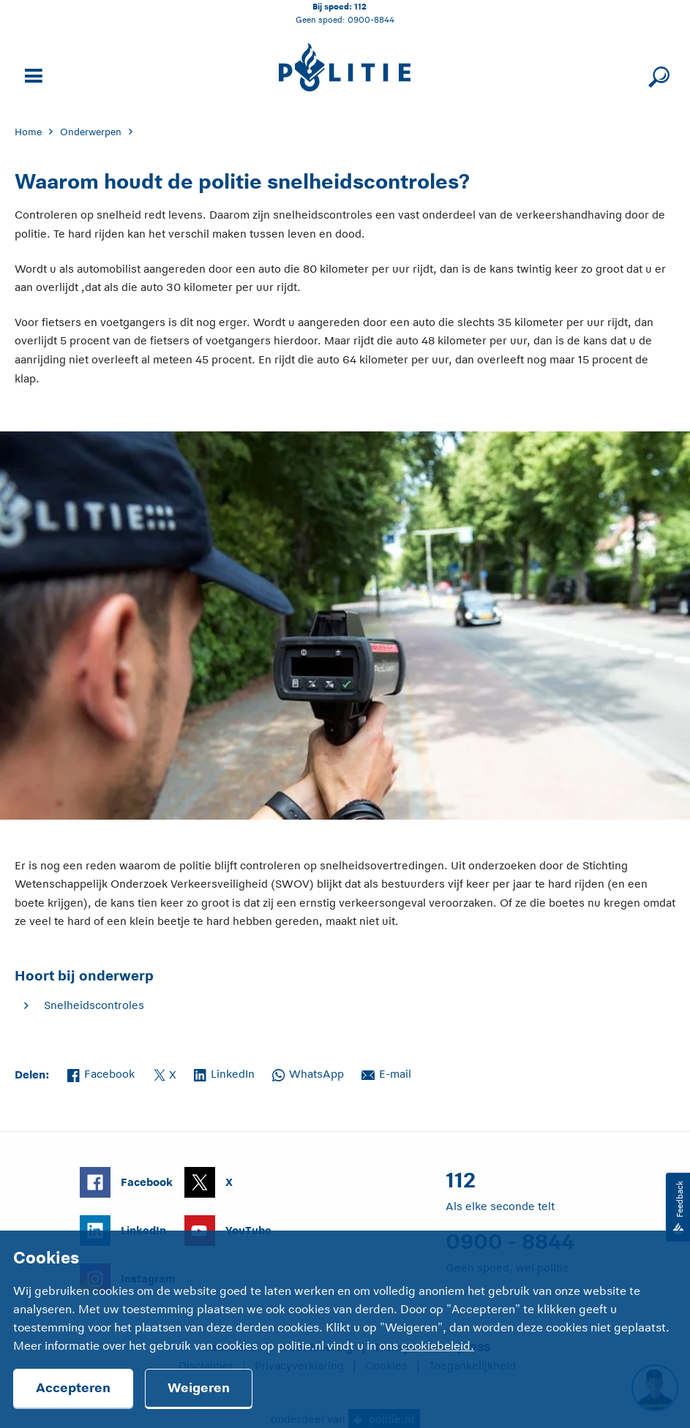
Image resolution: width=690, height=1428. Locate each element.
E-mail (386, 1073)
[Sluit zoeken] (656, 74)
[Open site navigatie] (31, 74)
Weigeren (199, 1388)
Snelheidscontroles (94, 1005)
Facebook (101, 1073)
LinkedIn (224, 1073)
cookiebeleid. (437, 1346)
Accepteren (73, 1388)
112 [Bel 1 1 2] (360, 6)
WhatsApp (308, 1073)
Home (28, 132)
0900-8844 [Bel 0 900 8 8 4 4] (371, 19)
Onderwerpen (90, 132)
